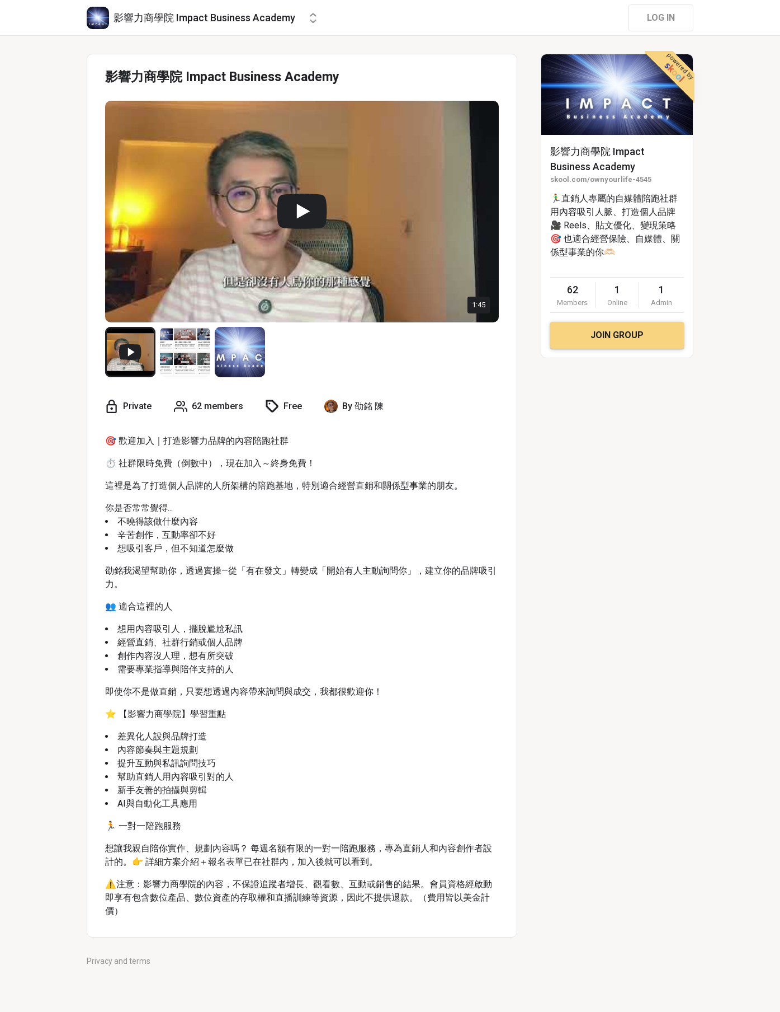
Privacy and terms (118, 961)
